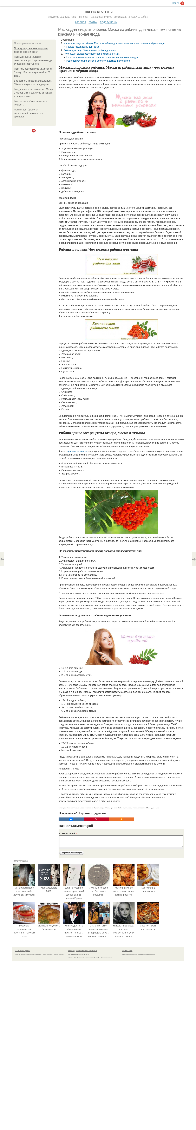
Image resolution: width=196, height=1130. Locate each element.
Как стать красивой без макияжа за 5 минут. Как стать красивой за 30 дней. (33, 72)
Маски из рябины (86, 808)
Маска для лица (73, 808)
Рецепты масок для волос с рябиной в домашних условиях (98, 61)
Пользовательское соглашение (86, 951)
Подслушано (108, 22)
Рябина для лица (124, 808)
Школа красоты (98, 12)
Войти (175, 3)
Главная (80, 22)
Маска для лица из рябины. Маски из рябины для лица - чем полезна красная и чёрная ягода (114, 43)
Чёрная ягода (99, 808)
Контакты (71, 951)
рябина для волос (78, 451)
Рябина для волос (138, 808)
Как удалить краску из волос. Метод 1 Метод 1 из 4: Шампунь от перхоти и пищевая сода (33, 92)
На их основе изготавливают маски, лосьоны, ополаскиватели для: (102, 57)
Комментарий (68, 833)
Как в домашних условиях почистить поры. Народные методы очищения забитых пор (33, 60)
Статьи (93, 22)
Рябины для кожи (111, 808)
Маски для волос (152, 808)
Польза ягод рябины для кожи (82, 47)
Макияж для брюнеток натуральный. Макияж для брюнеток (28, 113)
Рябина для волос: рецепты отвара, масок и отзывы (92, 54)
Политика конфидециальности (78, 954)
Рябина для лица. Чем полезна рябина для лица (90, 50)
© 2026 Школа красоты (22, 951)
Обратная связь (127, 951)
